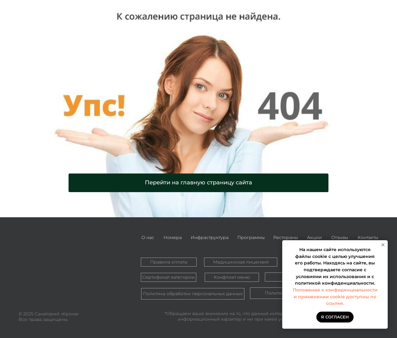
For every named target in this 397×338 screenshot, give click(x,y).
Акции (314, 237)
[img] (54, 255)
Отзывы (339, 237)
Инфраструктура (210, 237)
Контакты (368, 237)
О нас (147, 237)
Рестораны (285, 237)
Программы (251, 237)
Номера (172, 237)
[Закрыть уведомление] (383, 245)
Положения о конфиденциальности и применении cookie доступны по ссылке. (335, 296)
